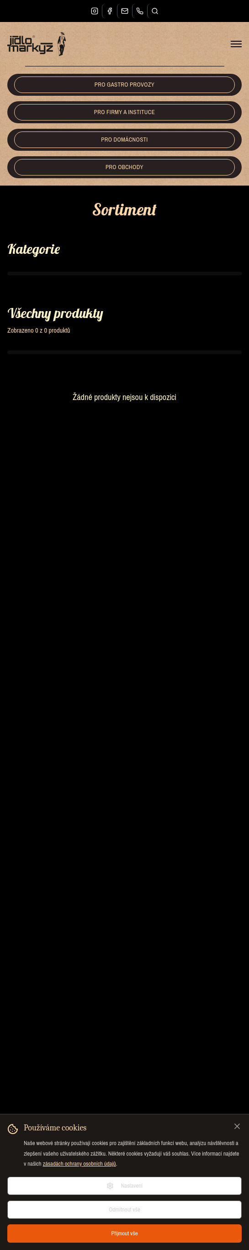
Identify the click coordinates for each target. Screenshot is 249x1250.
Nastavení (124, 1185)
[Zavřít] (237, 1126)
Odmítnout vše (124, 1209)
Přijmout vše (124, 1233)
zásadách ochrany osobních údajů (79, 1163)
